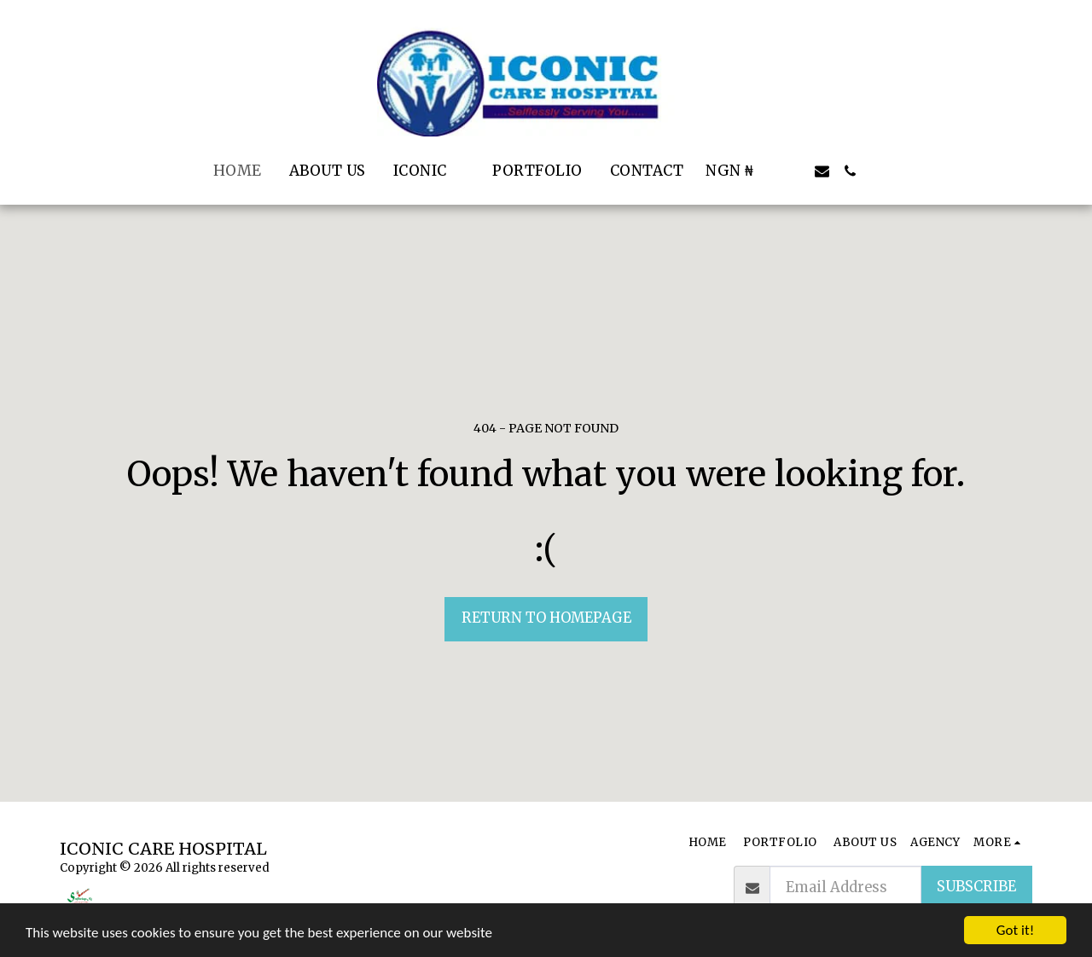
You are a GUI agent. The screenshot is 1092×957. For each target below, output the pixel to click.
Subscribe (976, 887)
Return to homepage (546, 618)
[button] (429, 170)
